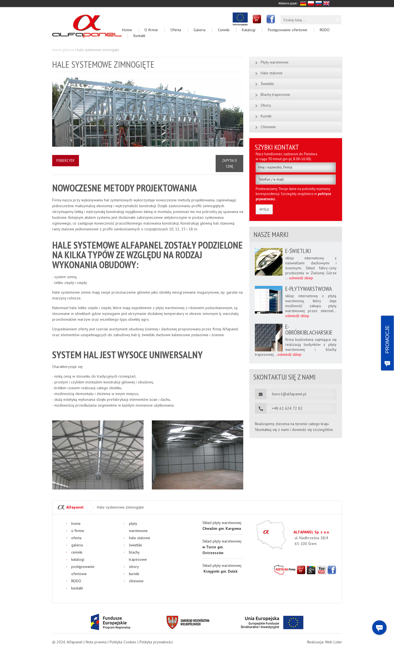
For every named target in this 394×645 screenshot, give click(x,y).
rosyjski (318, 3)
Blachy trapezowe (275, 94)
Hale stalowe (271, 72)
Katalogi (248, 29)
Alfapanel (74, 507)
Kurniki (266, 116)
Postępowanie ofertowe (287, 29)
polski (311, 3)
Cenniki (223, 29)
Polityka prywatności (156, 641)
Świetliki (267, 83)
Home (127, 29)
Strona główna (63, 50)
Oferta (175, 29)
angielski (326, 3)
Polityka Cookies (123, 641)
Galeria (199, 29)
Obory (266, 105)
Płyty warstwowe (275, 62)
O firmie (151, 29)
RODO (325, 29)
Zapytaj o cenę (229, 163)
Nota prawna (96, 641)
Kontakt (139, 35)
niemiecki (303, 3)
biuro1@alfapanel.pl (289, 393)
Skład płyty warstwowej (221, 547)
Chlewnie (268, 126)
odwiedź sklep (301, 277)
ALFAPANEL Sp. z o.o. (311, 532)
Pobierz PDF (65, 160)
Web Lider (333, 641)
